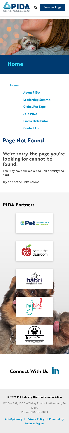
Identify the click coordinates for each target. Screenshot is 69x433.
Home (14, 85)
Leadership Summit (36, 99)
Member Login (53, 7)
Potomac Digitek (34, 423)
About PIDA (31, 92)
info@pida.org (13, 419)
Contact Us (31, 128)
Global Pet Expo (34, 106)
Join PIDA (30, 114)
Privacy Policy (36, 419)
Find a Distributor (35, 121)
